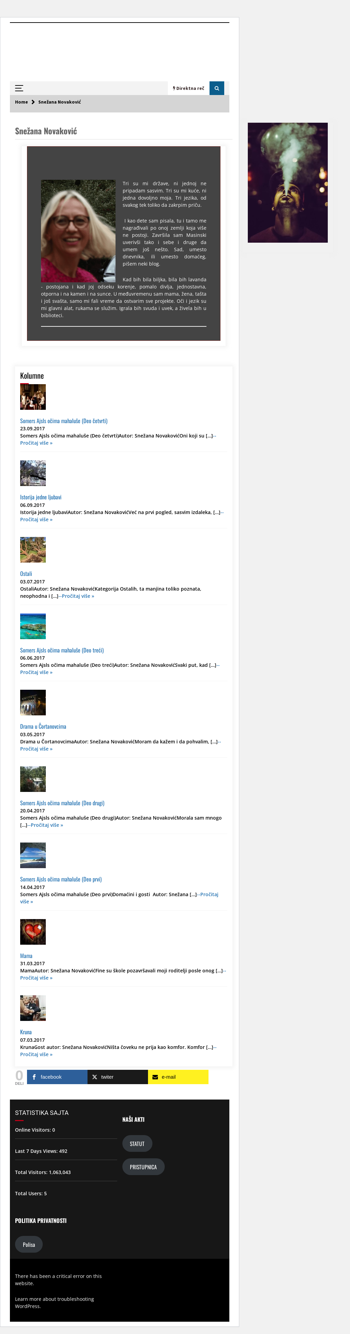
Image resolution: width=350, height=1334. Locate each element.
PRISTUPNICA (143, 1167)
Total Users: (29, 1193)
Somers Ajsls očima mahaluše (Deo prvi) (61, 879)
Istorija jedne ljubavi (41, 497)
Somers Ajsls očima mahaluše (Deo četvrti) (63, 420)
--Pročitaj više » (76, 596)
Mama (26, 955)
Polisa (29, 1244)
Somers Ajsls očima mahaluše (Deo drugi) (62, 802)
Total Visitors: (32, 1172)
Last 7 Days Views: (37, 1151)
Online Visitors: (33, 1130)
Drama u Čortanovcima (43, 726)
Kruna (26, 1031)
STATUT (137, 1143)
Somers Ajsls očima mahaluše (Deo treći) (62, 650)
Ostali (26, 573)
